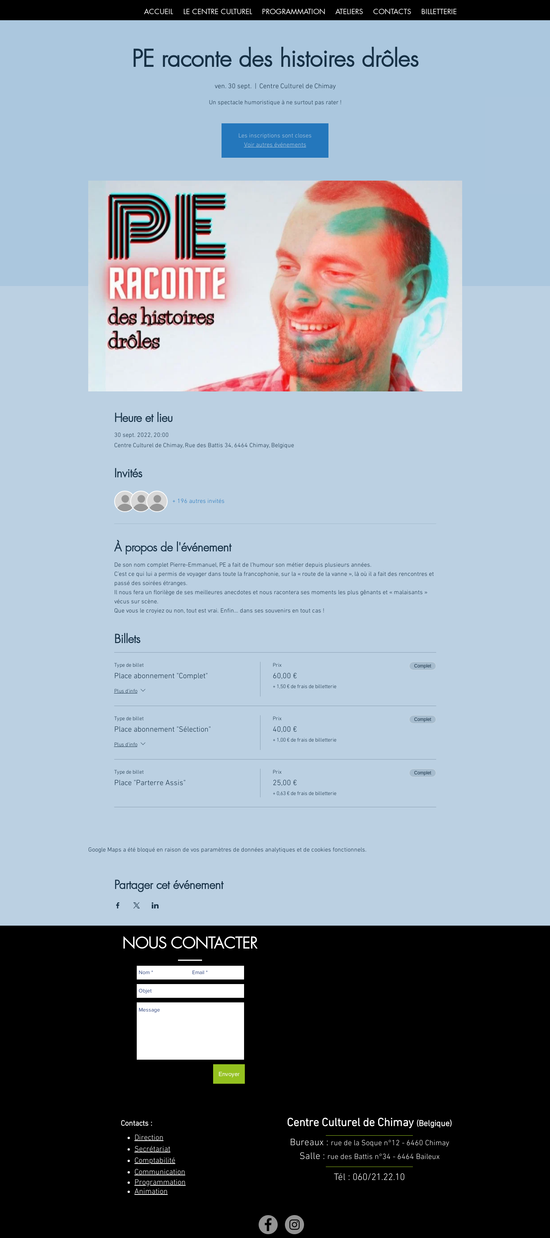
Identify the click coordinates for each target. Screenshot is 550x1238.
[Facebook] (268, 1224)
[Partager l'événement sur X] (136, 905)
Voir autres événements (275, 145)
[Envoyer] (229, 1074)
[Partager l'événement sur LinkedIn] (155, 905)
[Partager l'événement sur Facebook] (117, 905)
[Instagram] (294, 1224)
